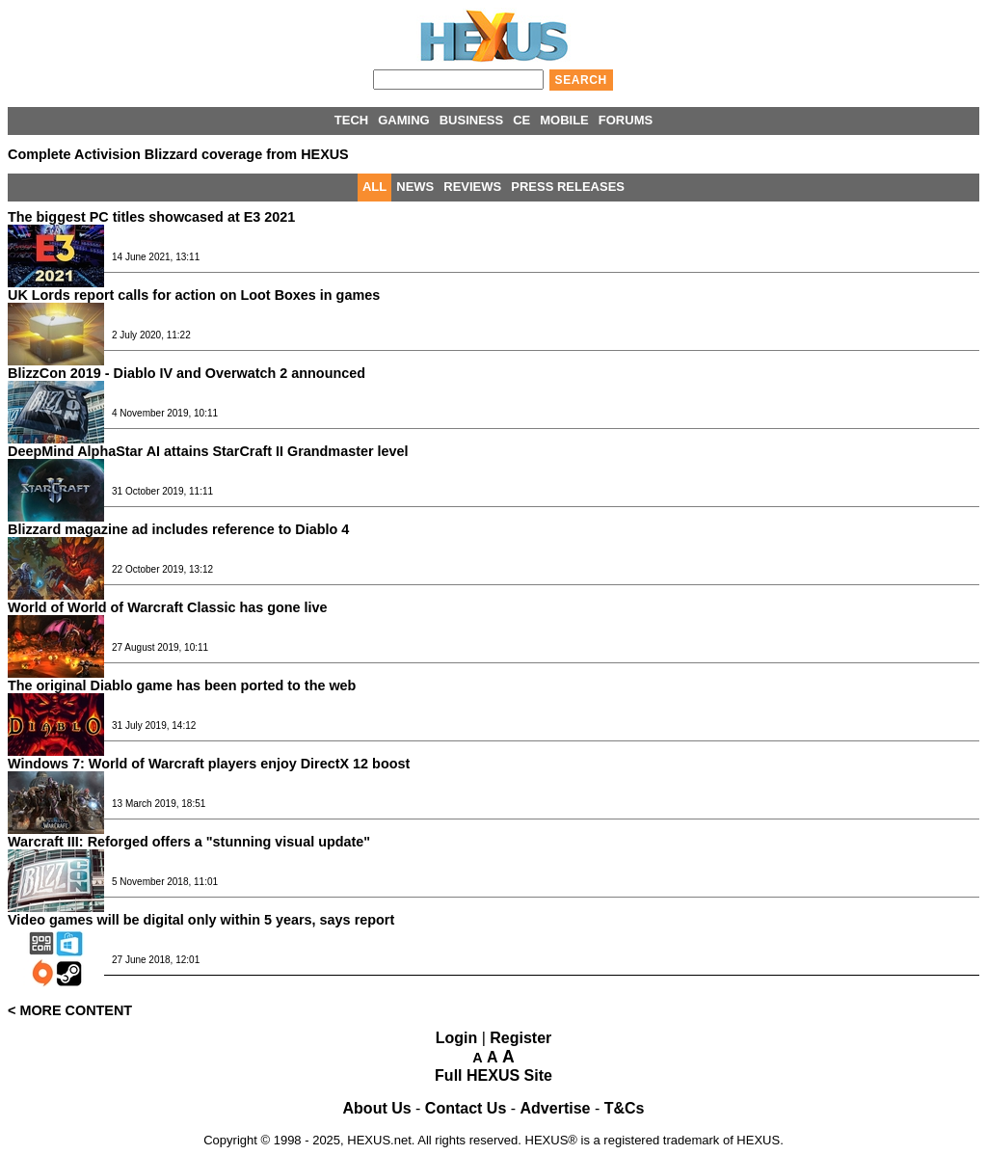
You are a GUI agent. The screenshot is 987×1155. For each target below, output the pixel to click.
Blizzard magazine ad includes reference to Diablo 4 (178, 529)
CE (521, 120)
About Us (377, 1108)
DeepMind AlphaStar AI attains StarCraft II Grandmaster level (208, 451)
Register (520, 1038)
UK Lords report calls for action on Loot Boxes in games (194, 295)
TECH (351, 120)
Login (457, 1038)
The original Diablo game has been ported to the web (182, 685)
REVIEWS (472, 186)
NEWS (415, 186)
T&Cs (624, 1108)
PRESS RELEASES (568, 186)
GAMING (403, 120)
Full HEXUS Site (493, 1075)
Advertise (555, 1108)
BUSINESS (471, 120)
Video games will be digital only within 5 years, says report (201, 919)
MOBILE (564, 120)
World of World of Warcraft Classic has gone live (168, 607)
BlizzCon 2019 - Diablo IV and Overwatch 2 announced (186, 373)
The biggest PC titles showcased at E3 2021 (151, 217)
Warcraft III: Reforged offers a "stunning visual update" (189, 841)
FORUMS (626, 120)
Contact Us (465, 1108)
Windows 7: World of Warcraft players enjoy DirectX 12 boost (209, 763)
